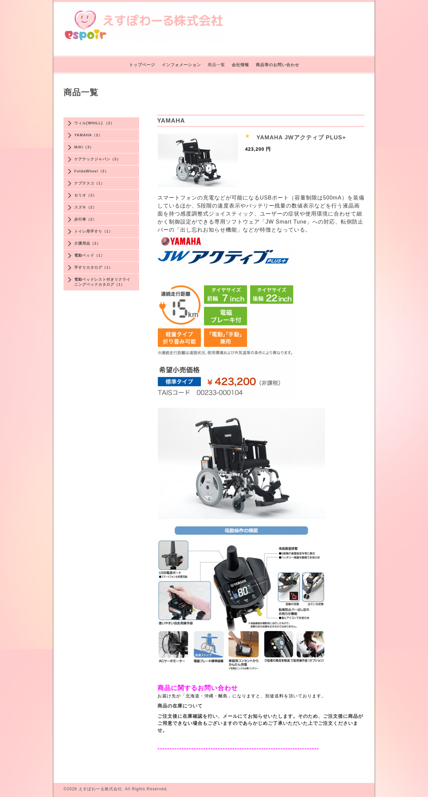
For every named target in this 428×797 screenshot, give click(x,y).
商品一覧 (216, 64)
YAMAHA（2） (88, 135)
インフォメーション (181, 64)
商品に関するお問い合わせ (197, 687)
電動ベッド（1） (89, 255)
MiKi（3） (84, 147)
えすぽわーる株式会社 (100, 789)
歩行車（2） (85, 219)
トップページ (142, 64)
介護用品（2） (87, 243)
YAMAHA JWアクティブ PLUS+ (301, 137)
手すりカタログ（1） (93, 267)
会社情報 (240, 64)
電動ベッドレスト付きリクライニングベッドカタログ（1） (102, 281)
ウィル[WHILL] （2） (94, 123)
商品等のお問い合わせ (277, 64)
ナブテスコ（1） (89, 183)
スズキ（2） (85, 207)
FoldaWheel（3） (91, 171)
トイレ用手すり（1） (93, 231)
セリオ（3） (85, 195)
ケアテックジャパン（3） (97, 159)
